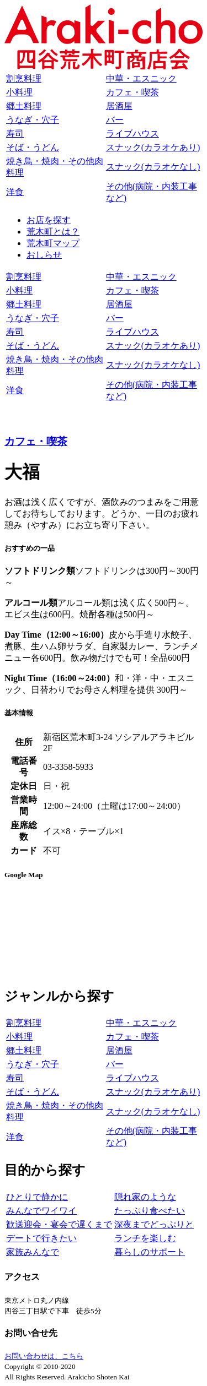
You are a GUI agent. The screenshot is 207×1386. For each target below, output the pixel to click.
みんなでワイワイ (41, 1210)
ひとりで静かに (37, 1197)
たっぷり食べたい (149, 1210)
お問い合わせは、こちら (43, 1356)
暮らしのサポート (149, 1252)
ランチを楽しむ (145, 1238)
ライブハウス (132, 133)
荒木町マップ (52, 243)
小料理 (19, 92)
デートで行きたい (41, 1238)
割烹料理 (23, 78)
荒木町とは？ (52, 231)
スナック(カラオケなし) (153, 166)
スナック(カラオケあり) (153, 147)
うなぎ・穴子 (32, 119)
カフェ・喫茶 (132, 92)
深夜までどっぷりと (154, 1224)
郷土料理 (23, 106)
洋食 (15, 192)
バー (115, 119)
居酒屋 (119, 106)
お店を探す (48, 220)
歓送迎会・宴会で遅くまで (59, 1224)
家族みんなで (32, 1252)
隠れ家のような (145, 1197)
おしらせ (44, 254)
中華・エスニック (141, 78)
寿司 (15, 133)
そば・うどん (32, 147)
